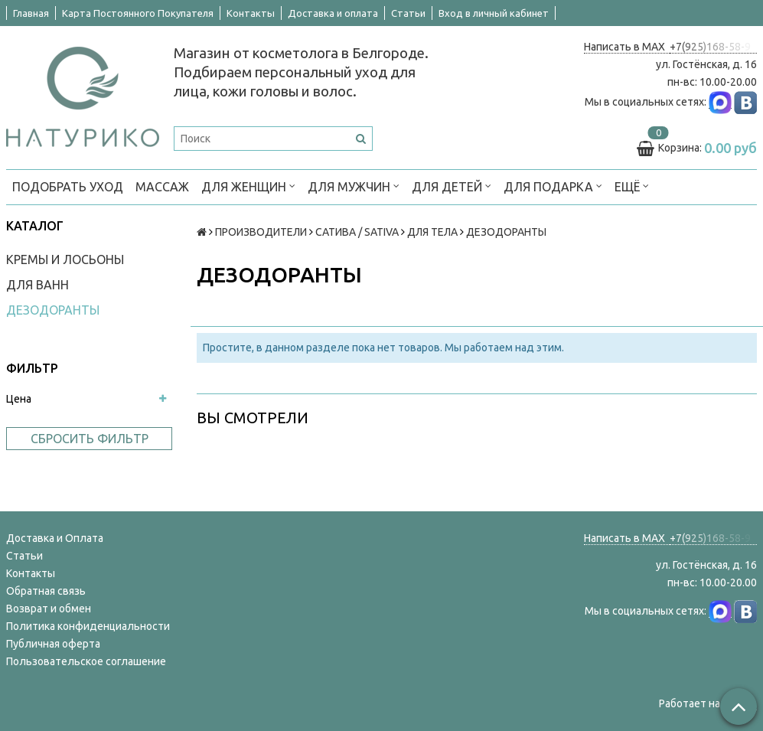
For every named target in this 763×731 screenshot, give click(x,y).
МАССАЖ (162, 187)
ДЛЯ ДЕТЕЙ (451, 185)
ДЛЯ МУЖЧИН (353, 185)
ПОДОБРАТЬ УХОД (67, 187)
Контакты (251, 13)
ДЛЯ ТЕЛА (432, 232)
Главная (31, 13)
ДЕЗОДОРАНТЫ (52, 310)
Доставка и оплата (333, 13)
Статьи (408, 13)
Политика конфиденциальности (88, 626)
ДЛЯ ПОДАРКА (553, 185)
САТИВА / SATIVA (357, 232)
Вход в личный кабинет (494, 13)
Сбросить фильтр (89, 438)
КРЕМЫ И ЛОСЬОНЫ (65, 259)
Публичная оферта (53, 644)
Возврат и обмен (48, 608)
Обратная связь (46, 591)
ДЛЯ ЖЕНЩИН (248, 185)
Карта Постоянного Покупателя (138, 13)
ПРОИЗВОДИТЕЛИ (261, 232)
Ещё (632, 185)
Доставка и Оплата (54, 538)
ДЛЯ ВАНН (37, 285)
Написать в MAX (627, 47)
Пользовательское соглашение (86, 661)
